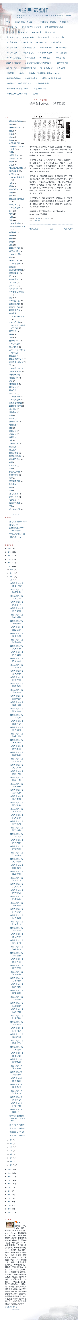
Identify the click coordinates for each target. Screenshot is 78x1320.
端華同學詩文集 (31, 78)
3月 (11, 1158)
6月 (11, 1147)
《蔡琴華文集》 (15, 372)
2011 (10, 1202)
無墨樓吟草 (64, 22)
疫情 (11, 242)
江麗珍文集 (13, 159)
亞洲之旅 (12, 447)
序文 (11, 276)
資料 (11, 152)
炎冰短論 (12, 286)
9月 (11, 580)
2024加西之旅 (11, 68)
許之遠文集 (13, 525)
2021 (10, 566)
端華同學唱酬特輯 (13, 78)
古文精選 (34, 94)
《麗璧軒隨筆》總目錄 (47, 22)
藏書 (11, 487)
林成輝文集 (13, 384)
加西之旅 (12, 434)
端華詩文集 (13, 289)
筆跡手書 (12, 205)
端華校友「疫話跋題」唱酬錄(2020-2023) (45, 73)
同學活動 (12, 331)
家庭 (11, 165)
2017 (10, 1180)
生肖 (11, 245)
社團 (11, 334)
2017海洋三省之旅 (13, 58)
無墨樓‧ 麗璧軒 (32, 10)
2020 (10, 1169)
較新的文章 (34, 229)
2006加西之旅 (58, 37)
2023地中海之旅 (62, 63)
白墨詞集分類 (11, 27)
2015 (10, 1187)
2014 (10, 1191)
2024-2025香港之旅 (28, 68)
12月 (12, 569)
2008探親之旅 (26, 42)
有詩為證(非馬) (15, 537)
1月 (11, 1165)
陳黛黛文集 (13, 273)
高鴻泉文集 (13, 279)
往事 (11, 214)
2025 (10, 552)
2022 (10, 563)
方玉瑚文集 (13, 347)
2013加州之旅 (11, 53)
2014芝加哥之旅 (27, 53)
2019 (10, 1173)
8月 (11, 1140)
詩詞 (11, 131)
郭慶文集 (12, 425)
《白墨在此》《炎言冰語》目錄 (19, 83)
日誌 (11, 134)
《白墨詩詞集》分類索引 (31, 27)
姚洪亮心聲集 (14, 459)
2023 (10, 559)
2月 (11, 1161)
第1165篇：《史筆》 (17, 1135)
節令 (11, 211)
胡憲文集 (12, 313)
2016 (10, 1184)
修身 (11, 239)
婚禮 (11, 462)
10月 (12, 577)
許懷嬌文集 (13, 171)
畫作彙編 (12, 412)
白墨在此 (37, 220)
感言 (11, 125)
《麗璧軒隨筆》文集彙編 (51, 78)
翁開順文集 (13, 378)
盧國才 (19, 1222)
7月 (11, 1144)
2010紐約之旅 (41, 42)
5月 (11, 1151)
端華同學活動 (14, 481)
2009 (10, 1209)
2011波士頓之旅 (45, 48)
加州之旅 (12, 431)
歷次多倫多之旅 (46, 68)
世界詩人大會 (14, 375)
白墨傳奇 (21, 73)
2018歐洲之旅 (30, 58)
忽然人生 (12, 466)
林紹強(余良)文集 (16, 168)
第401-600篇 (36, 32)
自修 (11, 162)
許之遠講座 (13, 494)
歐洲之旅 (12, 387)
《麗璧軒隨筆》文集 (17, 227)
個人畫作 (12, 450)
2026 (10, 548)
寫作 (11, 220)
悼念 (11, 196)
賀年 (11, 440)
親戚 (11, 491)
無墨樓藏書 (13, 475)
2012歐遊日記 (61, 48)
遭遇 (11, 338)
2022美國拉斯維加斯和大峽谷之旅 (38, 63)
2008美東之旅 (11, 42)
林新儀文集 (13, 261)
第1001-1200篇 (28, 37)
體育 (11, 298)
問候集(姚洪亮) (15, 456)
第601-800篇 (50, 32)
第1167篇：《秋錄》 (17, 1128)
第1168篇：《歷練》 (17, 1125)
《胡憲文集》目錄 (39, 89)
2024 (10, 556)
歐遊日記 (12, 390)
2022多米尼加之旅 (13, 63)
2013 (10, 1195)
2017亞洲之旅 (61, 53)
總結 (11, 257)
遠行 (11, 381)
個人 (11, 137)
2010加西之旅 (56, 42)
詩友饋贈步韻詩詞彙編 (54, 27)
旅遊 (11, 140)
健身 (11, 428)
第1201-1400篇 (43, 37)
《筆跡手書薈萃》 (43, 83)
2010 (10, 1205)
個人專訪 (12, 409)
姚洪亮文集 (13, 189)
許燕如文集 (13, 422)
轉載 (11, 235)
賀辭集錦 (12, 500)
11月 (12, 573)
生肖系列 (10, 73)
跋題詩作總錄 (14, 503)
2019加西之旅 (44, 58)
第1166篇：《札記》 (17, 1132)
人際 (11, 217)
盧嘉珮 (12, 418)
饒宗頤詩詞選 (14, 509)
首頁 (8, 22)
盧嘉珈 (12, 267)
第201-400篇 (23, 32)
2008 (10, 1213)
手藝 (11, 469)
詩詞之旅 (12, 393)
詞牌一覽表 (13, 497)
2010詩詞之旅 (11, 48)
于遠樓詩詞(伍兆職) (17, 534)
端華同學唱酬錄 (15, 121)
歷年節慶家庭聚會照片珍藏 (17, 89)
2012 (10, 1198)
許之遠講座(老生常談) (18, 522)
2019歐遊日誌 (59, 58)
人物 (11, 183)
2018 (10, 1177)
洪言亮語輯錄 (14, 472)
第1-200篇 (10, 32)
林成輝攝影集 (14, 128)
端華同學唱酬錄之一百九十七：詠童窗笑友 (17, 1118)
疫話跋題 (12, 356)
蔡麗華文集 (13, 155)
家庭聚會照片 (14, 310)
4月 (11, 1154)
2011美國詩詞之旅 (28, 48)
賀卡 (11, 365)
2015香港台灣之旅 (45, 53)
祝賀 (11, 193)
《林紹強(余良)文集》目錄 (16, 94)
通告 (11, 506)
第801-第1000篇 (12, 37)
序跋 (11, 415)
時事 (11, 186)
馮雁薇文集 (13, 444)
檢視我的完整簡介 (11, 1307)
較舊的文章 (68, 229)
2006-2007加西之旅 (16, 317)
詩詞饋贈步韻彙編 (16, 199)
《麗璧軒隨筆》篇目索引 (24, 22)
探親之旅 (12, 437)
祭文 (11, 478)
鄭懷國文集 (13, 341)
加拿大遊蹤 (61, 68)
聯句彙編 (12, 484)
